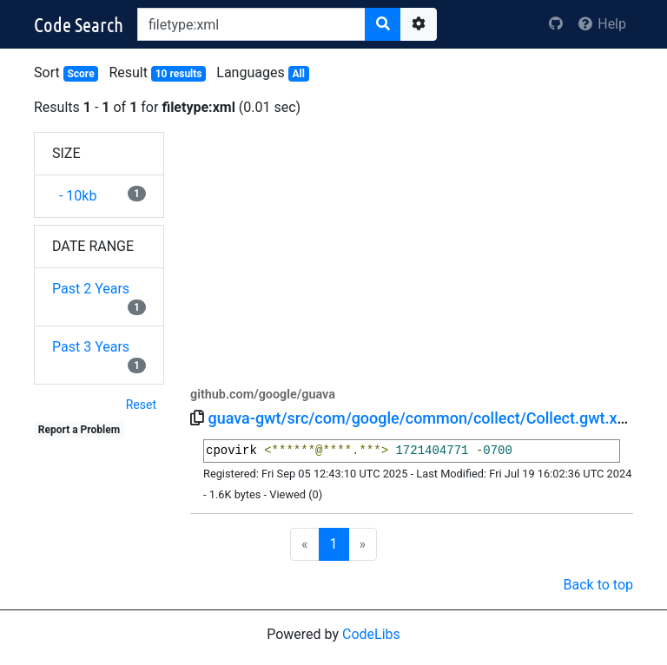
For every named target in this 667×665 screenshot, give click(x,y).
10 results (178, 74)
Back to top (598, 584)
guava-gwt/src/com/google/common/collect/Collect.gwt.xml (421, 418)
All (298, 74)
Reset (141, 405)
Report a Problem (79, 430)
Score (80, 74)
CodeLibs (371, 634)
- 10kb (74, 196)
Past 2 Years (90, 288)
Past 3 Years (90, 347)
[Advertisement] (411, 253)
